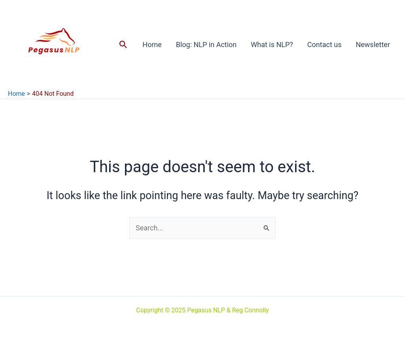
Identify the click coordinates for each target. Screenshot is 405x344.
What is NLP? (272, 44)
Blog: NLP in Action (206, 44)
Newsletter (373, 44)
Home (151, 44)
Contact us (324, 44)
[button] (123, 45)
